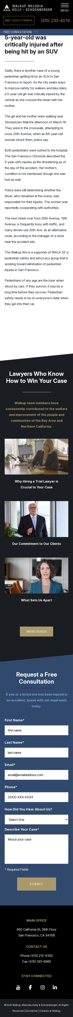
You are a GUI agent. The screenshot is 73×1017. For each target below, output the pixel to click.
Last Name (16, 742)
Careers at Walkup (50, 1010)
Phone (13, 787)
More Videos (36, 631)
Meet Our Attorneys (19, 20)
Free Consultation (18, 32)
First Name (16, 720)
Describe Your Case (24, 829)
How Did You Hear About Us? (28, 809)
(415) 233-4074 (55, 21)
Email (12, 765)
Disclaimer (32, 1010)
